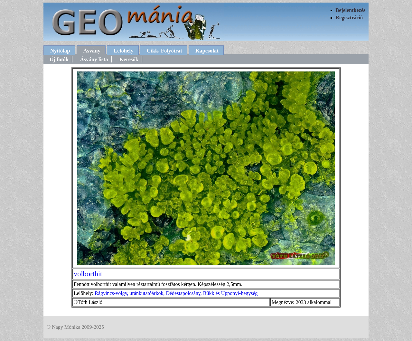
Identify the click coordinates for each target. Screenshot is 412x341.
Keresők (128, 59)
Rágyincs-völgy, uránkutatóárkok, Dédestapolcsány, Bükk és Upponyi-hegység (176, 293)
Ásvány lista (94, 59)
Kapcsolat (207, 51)
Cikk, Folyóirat (164, 51)
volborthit (88, 274)
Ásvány (91, 51)
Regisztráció (349, 17)
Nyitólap (60, 51)
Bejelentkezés (350, 10)
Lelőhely (124, 51)
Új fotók (59, 59)
